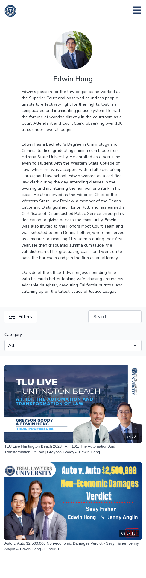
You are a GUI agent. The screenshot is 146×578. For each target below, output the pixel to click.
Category (13, 334)
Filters (20, 316)
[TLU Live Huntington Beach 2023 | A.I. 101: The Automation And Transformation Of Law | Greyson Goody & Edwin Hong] (73, 449)
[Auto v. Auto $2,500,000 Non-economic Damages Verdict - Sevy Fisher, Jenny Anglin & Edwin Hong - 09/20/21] (73, 546)
